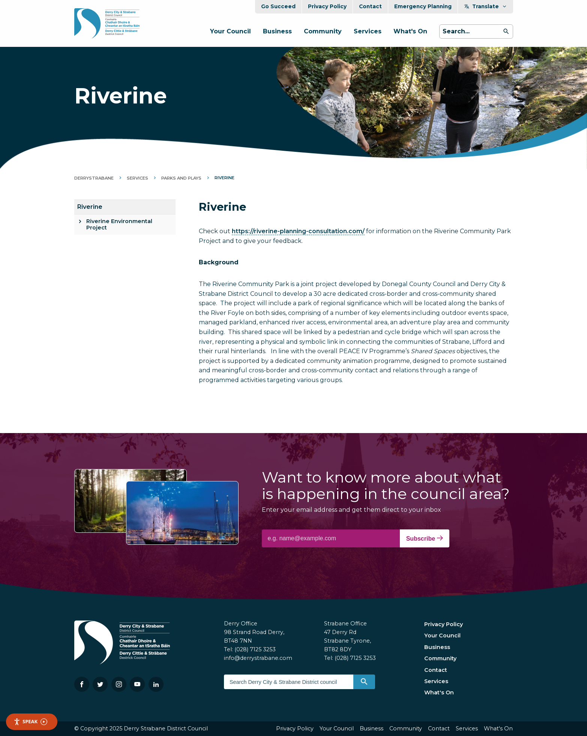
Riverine (89, 206)
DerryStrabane (94, 178)
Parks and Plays (181, 178)
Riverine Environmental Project (119, 224)
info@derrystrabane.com (258, 658)
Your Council (230, 31)
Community (323, 31)
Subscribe (424, 538)
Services (367, 31)
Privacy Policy (327, 6)
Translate (485, 6)
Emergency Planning (423, 6)
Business (277, 31)
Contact (370, 6)
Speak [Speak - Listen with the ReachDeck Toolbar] (30, 721)
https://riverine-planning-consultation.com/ (298, 231)
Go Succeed (278, 6)
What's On (410, 31)
